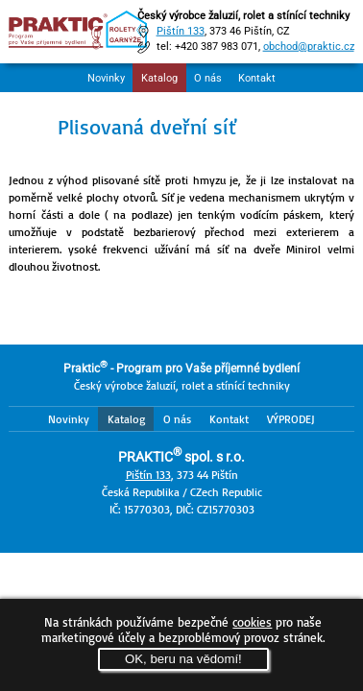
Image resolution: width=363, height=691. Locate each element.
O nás (208, 78)
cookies (252, 622)
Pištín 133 (181, 31)
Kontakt (257, 78)
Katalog (159, 78)
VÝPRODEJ (291, 419)
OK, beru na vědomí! (183, 659)
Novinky (106, 78)
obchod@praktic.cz (308, 46)
